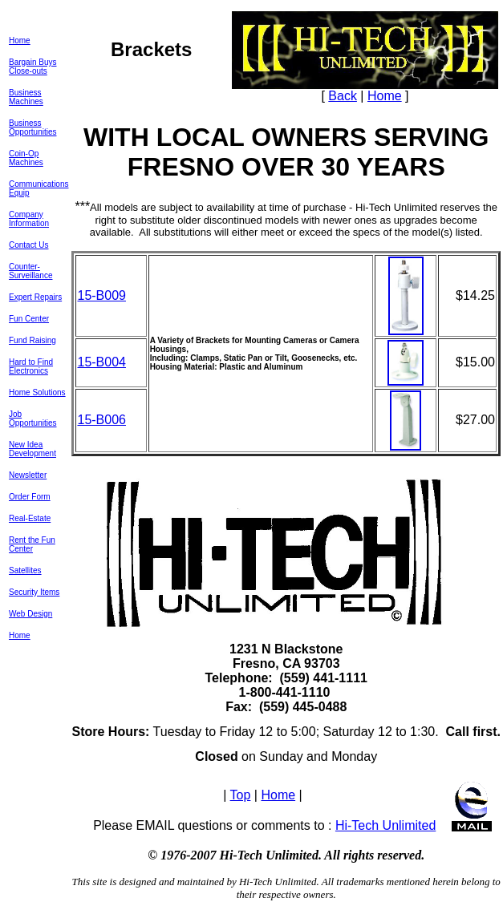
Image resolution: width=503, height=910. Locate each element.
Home (19, 40)
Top (240, 795)
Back (342, 96)
